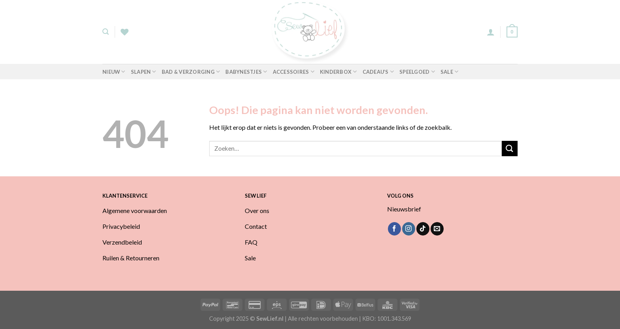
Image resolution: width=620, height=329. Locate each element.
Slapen (143, 71)
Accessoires (293, 71)
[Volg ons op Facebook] (394, 229)
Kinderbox (338, 71)
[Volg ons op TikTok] (422, 229)
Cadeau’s (378, 71)
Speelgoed (417, 71)
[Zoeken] (105, 31)
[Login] (491, 32)
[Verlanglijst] (125, 32)
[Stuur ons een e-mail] (437, 229)
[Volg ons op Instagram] (408, 229)
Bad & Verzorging (191, 71)
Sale (449, 71)
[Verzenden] (510, 148)
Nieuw (113, 71)
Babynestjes (246, 71)
